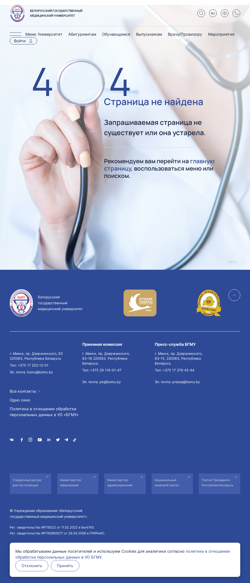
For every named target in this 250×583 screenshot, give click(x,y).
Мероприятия (221, 34)
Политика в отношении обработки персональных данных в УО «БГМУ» (44, 411)
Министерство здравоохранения (119, 482)
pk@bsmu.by (110, 382)
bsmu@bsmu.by (40, 372)
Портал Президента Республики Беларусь (217, 482)
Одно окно (20, 400)
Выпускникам (149, 34)
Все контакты (23, 391)
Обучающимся (116, 34)
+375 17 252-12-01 (33, 365)
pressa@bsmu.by (186, 382)
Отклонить (31, 565)
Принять (65, 565)
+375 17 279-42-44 (178, 370)
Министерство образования (70, 482)
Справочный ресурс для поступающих (27, 482)
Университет (50, 34)
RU (213, 13)
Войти (20, 40)
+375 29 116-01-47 (105, 370)
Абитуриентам (82, 34)
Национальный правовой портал (167, 482)
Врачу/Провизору (185, 34)
